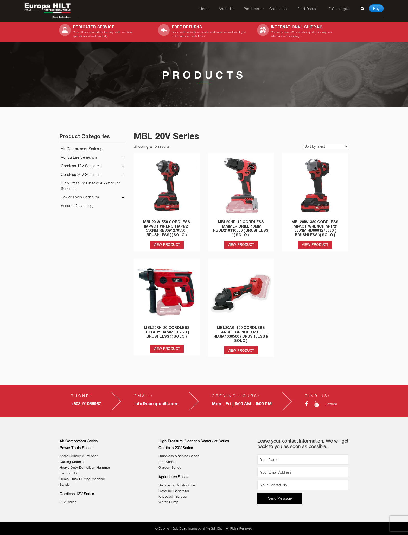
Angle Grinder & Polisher (79, 456)
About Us (227, 9)
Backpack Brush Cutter (177, 485)
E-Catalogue (338, 9)
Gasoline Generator (173, 491)
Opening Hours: (236, 396)
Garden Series (169, 467)
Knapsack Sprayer (172, 496)
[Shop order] (325, 146)
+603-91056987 (86, 403)
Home (204, 9)
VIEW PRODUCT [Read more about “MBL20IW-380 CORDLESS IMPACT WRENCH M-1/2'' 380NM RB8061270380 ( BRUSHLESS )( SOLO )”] (315, 244)
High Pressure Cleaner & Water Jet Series (90, 186)
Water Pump (168, 502)
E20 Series (166, 462)
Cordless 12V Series (81, 166)
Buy (376, 8)
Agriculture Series (79, 157)
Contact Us (279, 9)
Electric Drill (69, 473)
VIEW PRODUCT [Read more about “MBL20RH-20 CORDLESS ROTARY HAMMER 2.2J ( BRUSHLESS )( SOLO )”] (167, 348)
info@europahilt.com (156, 403)
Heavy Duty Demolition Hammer (85, 467)
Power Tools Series (80, 197)
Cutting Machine (73, 462)
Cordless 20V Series (81, 174)
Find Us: (317, 396)
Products (251, 9)
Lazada (331, 404)
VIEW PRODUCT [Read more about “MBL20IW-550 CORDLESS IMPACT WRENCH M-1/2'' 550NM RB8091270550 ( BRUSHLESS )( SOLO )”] (167, 244)
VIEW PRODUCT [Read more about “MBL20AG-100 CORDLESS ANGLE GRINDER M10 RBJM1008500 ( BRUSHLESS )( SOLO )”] (241, 350)
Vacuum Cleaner (77, 205)
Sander (65, 484)
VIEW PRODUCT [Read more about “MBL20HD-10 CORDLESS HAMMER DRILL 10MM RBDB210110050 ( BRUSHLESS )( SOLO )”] (241, 244)
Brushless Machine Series (178, 456)
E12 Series (68, 502)
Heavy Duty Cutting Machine (82, 479)
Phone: (81, 396)
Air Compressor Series (82, 148)
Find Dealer (307, 9)
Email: (144, 396)
